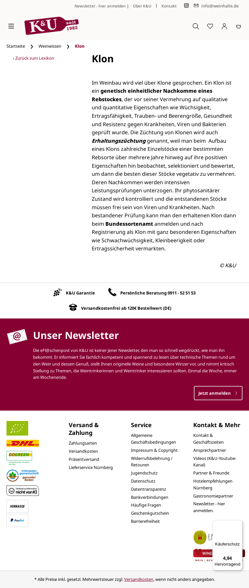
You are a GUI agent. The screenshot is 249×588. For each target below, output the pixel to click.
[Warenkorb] (238, 25)
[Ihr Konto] (224, 25)
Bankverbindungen (149, 497)
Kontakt (169, 6)
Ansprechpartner (209, 450)
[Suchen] (196, 25)
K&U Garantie (80, 293)
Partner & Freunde (211, 473)
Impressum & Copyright (154, 450)
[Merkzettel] (210, 25)
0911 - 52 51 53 (182, 293)
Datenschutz (143, 481)
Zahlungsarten (83, 443)
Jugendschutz (144, 473)
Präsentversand (84, 459)
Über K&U (142, 6)
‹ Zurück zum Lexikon (33, 58)
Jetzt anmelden (218, 393)
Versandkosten (83, 451)
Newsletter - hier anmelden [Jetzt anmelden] (100, 6)
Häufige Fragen (146, 505)
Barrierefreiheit (145, 521)
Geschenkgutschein (150, 513)
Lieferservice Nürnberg (91, 467)
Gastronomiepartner (213, 496)
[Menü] (11, 26)
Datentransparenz (148, 489)
